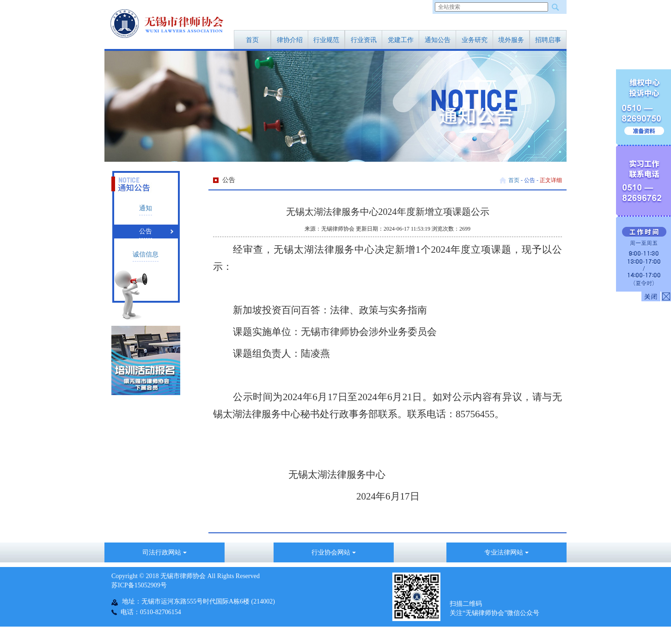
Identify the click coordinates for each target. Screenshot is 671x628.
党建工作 (401, 40)
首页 (252, 40)
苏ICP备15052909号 (139, 585)
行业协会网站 (333, 552)
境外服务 (511, 40)
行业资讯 (364, 40)
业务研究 (475, 40)
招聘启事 (548, 40)
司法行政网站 (164, 552)
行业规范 (326, 40)
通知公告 (438, 40)
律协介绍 (290, 40)
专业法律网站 (506, 552)
